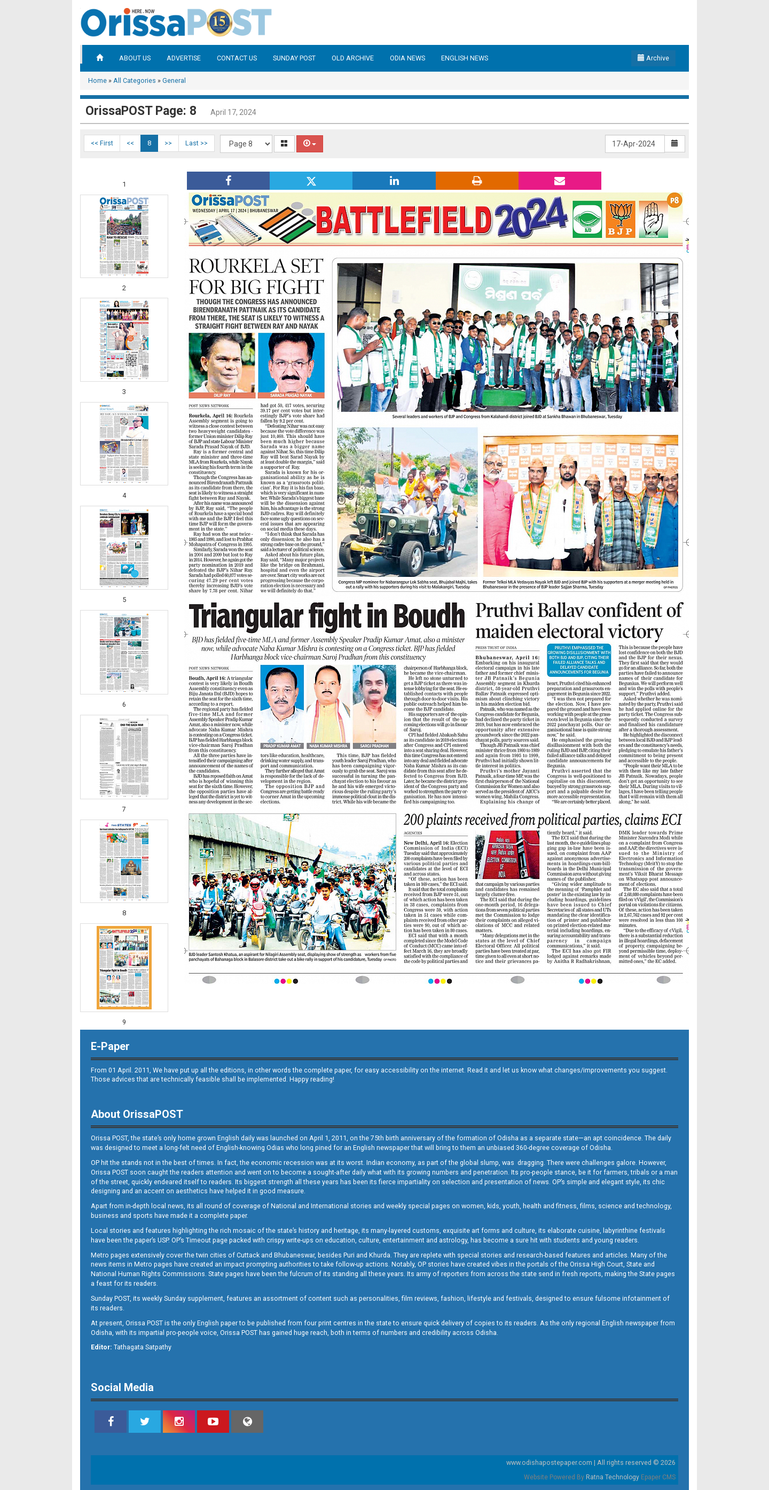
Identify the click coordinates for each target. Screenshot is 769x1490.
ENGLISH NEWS (464, 58)
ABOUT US (135, 58)
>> (168, 143)
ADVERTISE (184, 58)
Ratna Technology (612, 1477)
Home (97, 80)
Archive (653, 58)
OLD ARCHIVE (353, 58)
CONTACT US (237, 58)
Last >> (196, 143)
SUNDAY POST (294, 58)
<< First (102, 143)
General (174, 80)
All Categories (134, 80)
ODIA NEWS (407, 58)
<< (130, 143)
